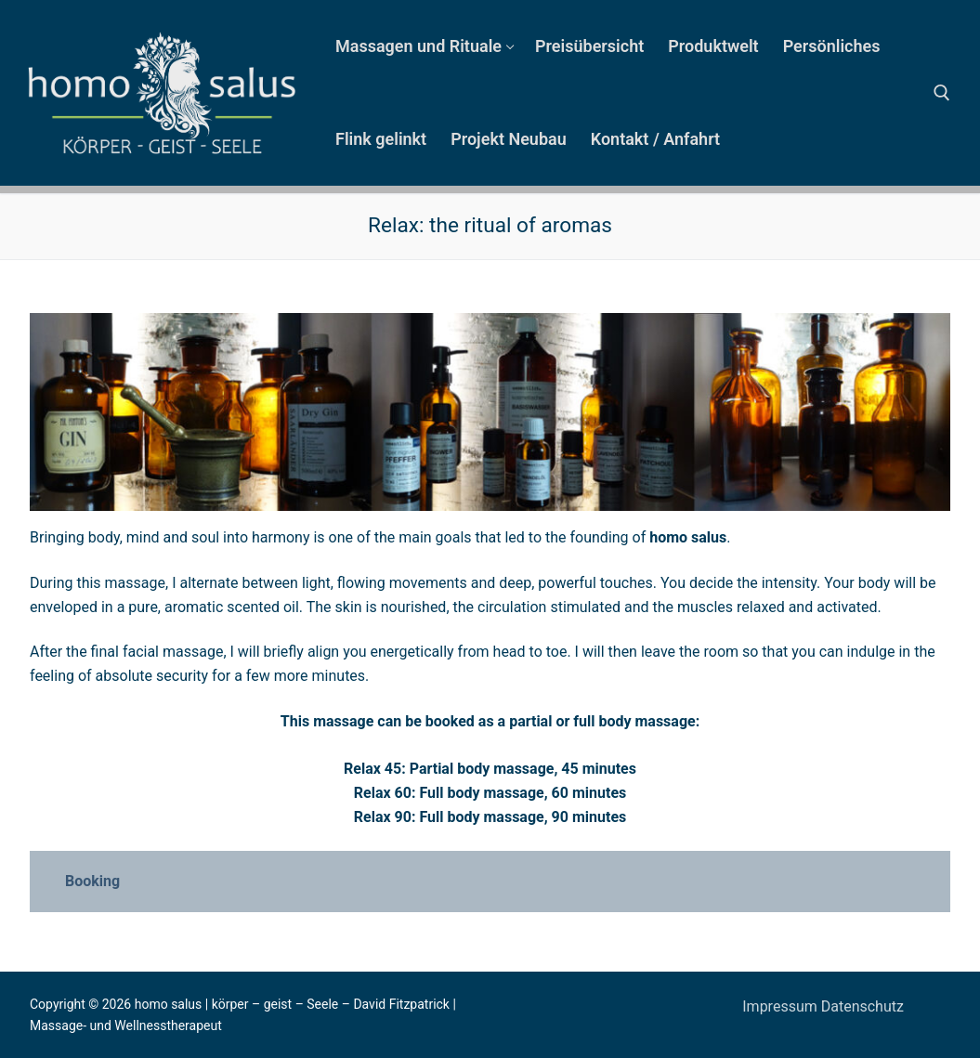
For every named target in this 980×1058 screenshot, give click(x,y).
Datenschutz (862, 1006)
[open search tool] (942, 93)
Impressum (781, 1006)
